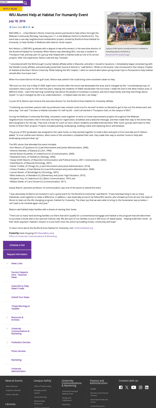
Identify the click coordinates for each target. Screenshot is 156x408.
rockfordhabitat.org (107, 265)
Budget (93, 292)
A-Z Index (107, 3)
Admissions (53, 20)
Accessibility (12, 389)
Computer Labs (40, 346)
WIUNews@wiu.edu (67, 271)
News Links (16, 53)
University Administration (18, 159)
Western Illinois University (40, 11)
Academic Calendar (13, 293)
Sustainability (42, 389)
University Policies (69, 340)
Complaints (66, 375)
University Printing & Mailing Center (70, 295)
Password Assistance (42, 355)
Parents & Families (11, 3)
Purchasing (94, 313)
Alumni (68, 20)
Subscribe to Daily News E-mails (20, 76)
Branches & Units (12, 313)
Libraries (71, 3)
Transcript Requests (13, 343)
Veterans (57, 389)
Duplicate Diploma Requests (13, 348)
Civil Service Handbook (71, 364)
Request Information (17, 44)
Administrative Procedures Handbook (67, 357)
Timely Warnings (40, 300)
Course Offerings (84, 3)
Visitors (24, 3)
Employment (27, 389)
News (48, 26)
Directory (97, 3)
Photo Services (18, 140)
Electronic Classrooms (42, 351)
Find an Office (95, 337)
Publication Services (21, 131)
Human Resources (97, 309)
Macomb (49, 15)
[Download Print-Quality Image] (125, 68)
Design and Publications (67, 302)
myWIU (116, 3)
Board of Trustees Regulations (69, 345)
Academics (36, 20)
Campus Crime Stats (42, 311)
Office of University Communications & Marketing (57, 274)
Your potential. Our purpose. (28, 15)
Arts (79, 20)
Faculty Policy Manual (70, 351)
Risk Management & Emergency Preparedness (41, 317)
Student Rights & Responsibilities (68, 369)
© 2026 (9, 400)
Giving (104, 20)
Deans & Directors (97, 342)
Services (9, 325)
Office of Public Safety (42, 289)
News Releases (12, 289)
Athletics (91, 20)
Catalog (9, 317)
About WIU (20, 20)
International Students (38, 3)
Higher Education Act (70, 322)
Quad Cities (61, 15)
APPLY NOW (135, 9)
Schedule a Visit (17, 34)
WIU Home (39, 26)
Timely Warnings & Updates (20, 96)
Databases (10, 321)
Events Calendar (12, 297)
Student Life (118, 20)
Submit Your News (20, 86)
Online (73, 15)
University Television (70, 311)
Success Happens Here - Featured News (19, 64)
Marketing (16, 149)
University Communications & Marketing (20, 120)
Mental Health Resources (39, 305)
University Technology (42, 365)
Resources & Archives (17, 108)
